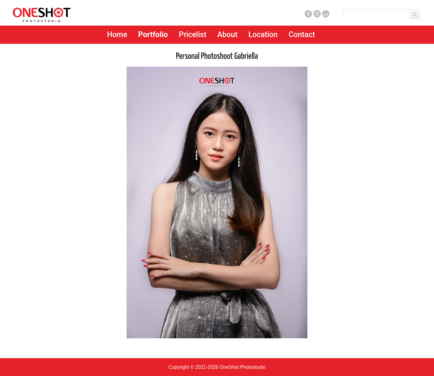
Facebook (308, 14)
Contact (301, 34)
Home (117, 34)
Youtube (325, 14)
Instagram (317, 14)
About (227, 34)
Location (263, 34)
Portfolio (153, 34)
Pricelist (192, 34)
